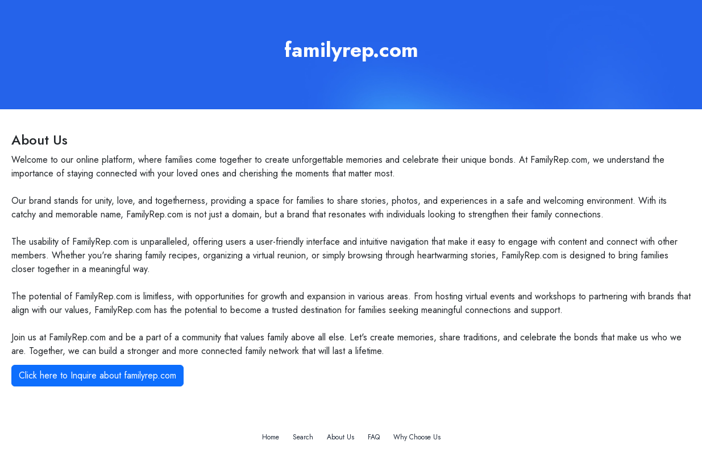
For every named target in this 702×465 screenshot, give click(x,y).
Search (303, 437)
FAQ (374, 437)
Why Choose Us (417, 437)
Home (270, 437)
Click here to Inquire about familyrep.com (97, 375)
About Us (340, 437)
